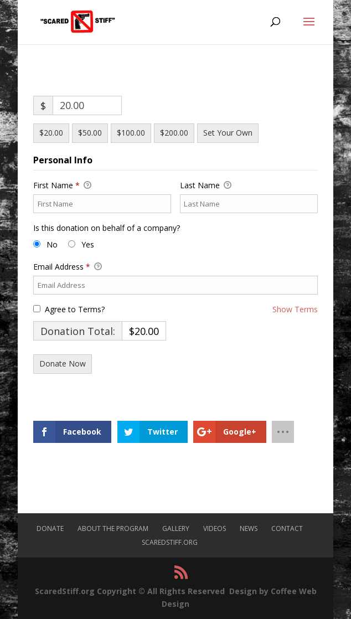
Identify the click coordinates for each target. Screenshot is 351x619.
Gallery (175, 528)
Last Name (205, 185)
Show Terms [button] (295, 309)
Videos (214, 528)
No (52, 244)
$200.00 (174, 132)
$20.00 (51, 132)
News (248, 528)
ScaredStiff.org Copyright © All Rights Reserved (130, 591)
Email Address (67, 267)
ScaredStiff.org (170, 542)
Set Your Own (227, 132)
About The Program (113, 528)
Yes (87, 244)
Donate (50, 528)
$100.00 (131, 132)
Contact (287, 528)
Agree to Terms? (75, 309)
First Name (62, 185)
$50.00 (90, 132)
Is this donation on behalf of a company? (106, 228)
